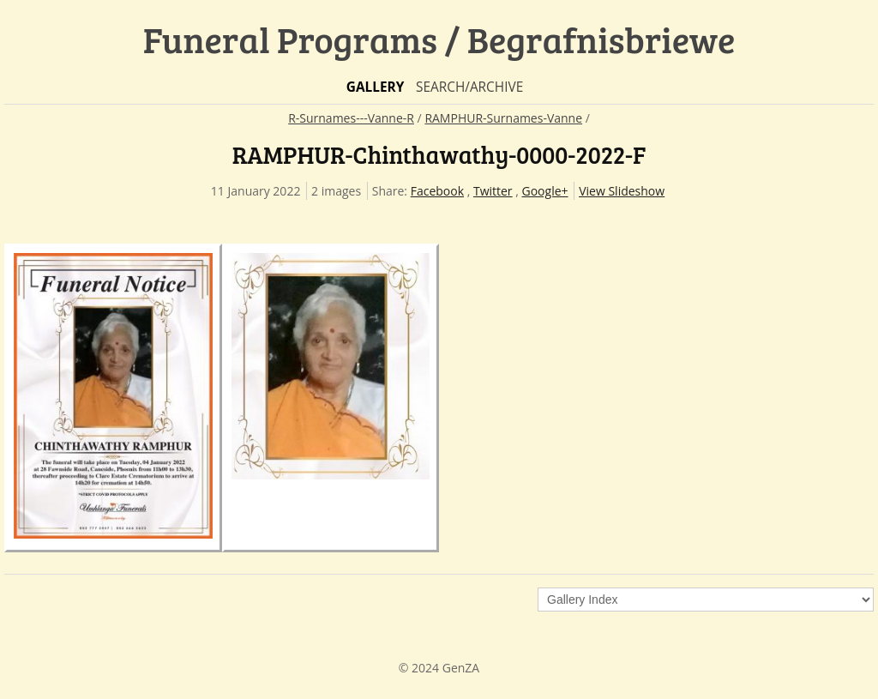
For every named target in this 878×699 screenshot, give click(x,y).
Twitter (493, 191)
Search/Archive (469, 87)
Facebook (437, 191)
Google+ (545, 191)
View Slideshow (622, 191)
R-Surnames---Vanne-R (351, 118)
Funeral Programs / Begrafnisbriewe (439, 39)
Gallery (375, 87)
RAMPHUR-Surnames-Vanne (503, 118)
